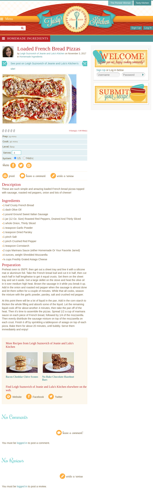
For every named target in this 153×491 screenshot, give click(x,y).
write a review (65, 175)
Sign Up (136, 28)
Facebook (38, 396)
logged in (22, 442)
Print (12, 175)
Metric (28, 158)
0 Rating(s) (73, 131)
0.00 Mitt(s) (82, 131)
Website (16, 396)
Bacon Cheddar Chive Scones (22, 376)
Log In (148, 28)
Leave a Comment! (73, 432)
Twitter (58, 396)
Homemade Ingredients (27, 38)
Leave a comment (36, 175)
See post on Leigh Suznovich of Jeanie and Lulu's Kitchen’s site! (44, 64)
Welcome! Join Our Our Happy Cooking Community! (120, 58)
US (17, 158)
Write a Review (74, 476)
